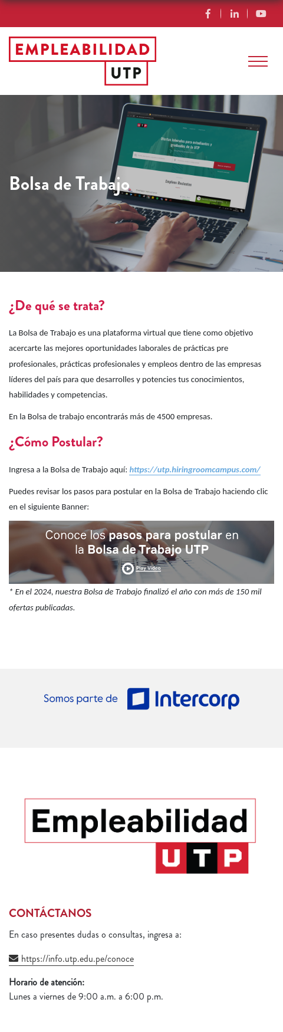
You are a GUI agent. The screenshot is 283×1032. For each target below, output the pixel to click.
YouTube (261, 13)
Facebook (208, 13)
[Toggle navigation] (258, 61)
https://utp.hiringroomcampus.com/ (194, 469)
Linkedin (234, 13)
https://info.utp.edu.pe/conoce (77, 958)
